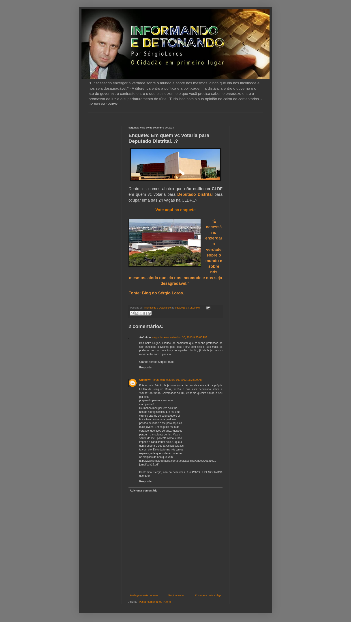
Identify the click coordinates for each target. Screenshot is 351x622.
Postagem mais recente (144, 595)
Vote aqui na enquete (175, 210)
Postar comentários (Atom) (155, 601)
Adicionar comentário (143, 490)
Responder (145, 367)
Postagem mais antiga (208, 595)
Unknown (145, 379)
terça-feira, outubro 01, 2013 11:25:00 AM (177, 379)
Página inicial (176, 595)
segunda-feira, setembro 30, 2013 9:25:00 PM (179, 337)
